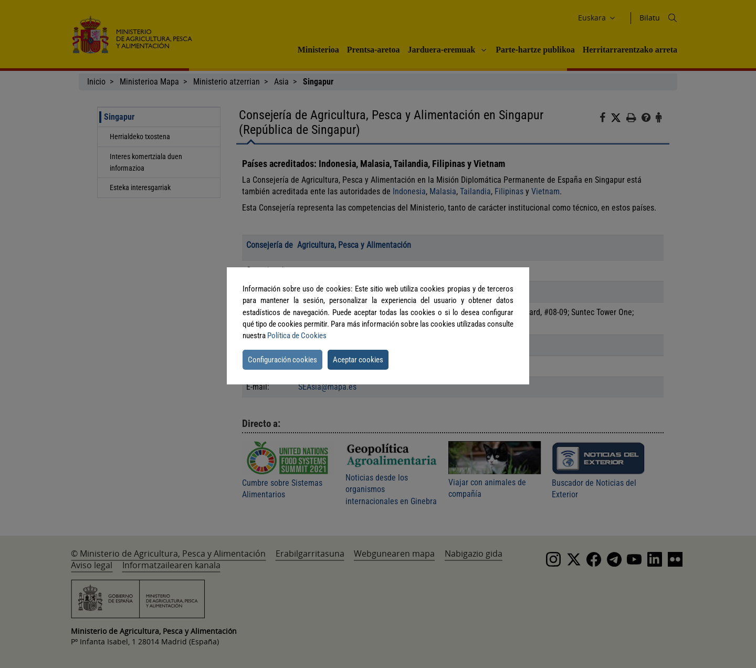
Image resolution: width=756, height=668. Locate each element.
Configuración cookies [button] (282, 359)
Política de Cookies (297, 335)
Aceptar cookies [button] (358, 359)
